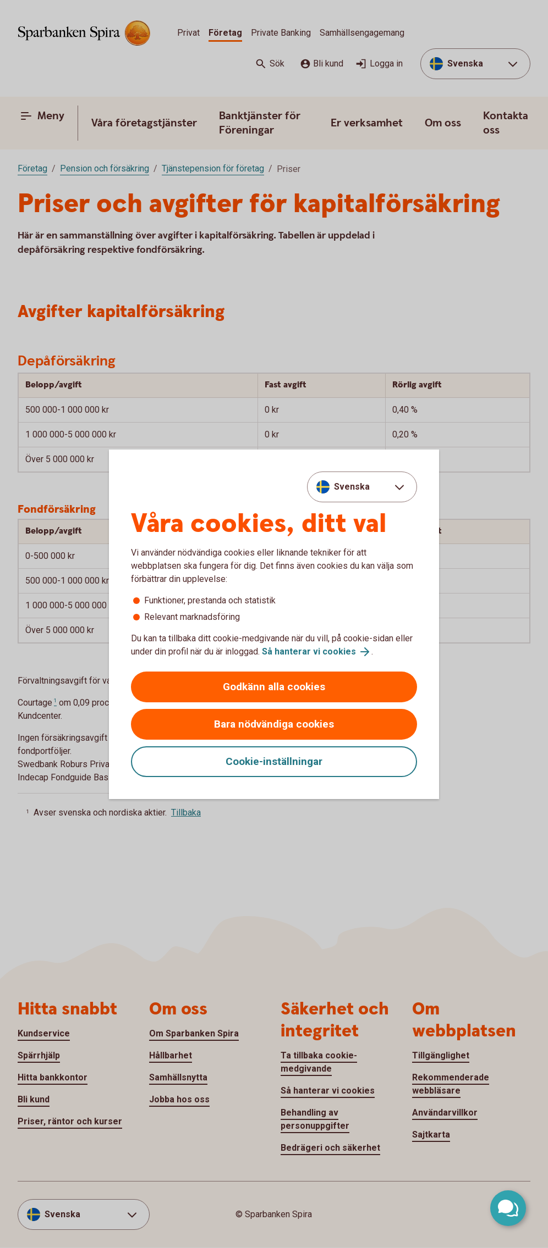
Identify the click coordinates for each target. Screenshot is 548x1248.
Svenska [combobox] (352, 486)
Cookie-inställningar (274, 761)
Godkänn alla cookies (274, 686)
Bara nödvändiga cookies (274, 724)
